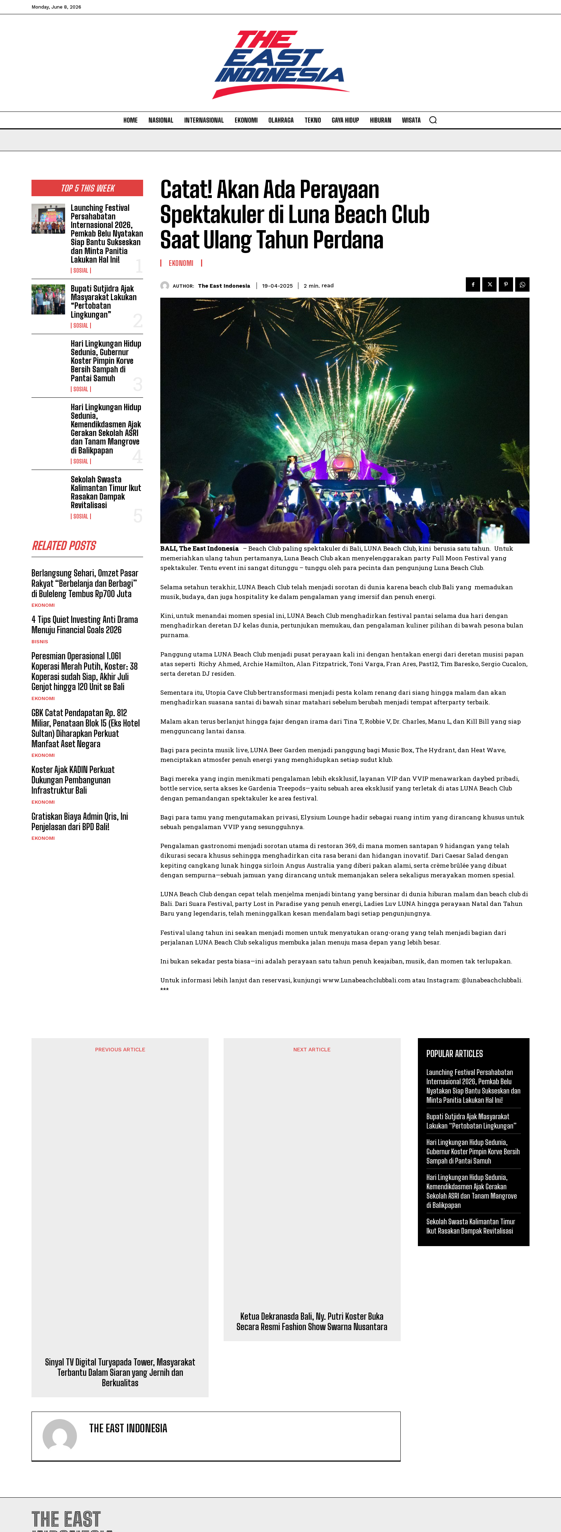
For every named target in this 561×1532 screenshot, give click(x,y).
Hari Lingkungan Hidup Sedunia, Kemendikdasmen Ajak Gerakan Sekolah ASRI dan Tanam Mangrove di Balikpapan (106, 428)
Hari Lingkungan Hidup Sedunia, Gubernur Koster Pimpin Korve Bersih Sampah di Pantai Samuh (106, 361)
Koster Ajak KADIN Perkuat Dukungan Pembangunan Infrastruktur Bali (73, 779)
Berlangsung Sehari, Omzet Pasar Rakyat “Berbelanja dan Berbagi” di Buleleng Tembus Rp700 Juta (84, 583)
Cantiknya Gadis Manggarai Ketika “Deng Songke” (339, 1376)
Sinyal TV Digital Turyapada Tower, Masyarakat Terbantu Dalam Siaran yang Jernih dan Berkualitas (120, 1112)
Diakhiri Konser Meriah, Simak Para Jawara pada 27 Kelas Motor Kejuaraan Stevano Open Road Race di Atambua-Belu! (344, 1469)
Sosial (80, 270)
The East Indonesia (224, 286)
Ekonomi (43, 605)
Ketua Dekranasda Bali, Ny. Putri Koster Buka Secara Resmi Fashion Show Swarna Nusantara (311, 1096)
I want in (474, 1397)
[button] (433, 119)
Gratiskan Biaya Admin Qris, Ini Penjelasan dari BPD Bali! (79, 821)
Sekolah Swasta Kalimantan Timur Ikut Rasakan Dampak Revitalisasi (106, 492)
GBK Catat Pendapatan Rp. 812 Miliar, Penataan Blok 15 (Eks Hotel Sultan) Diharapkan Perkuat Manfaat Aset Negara (85, 728)
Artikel (298, 1391)
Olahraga (301, 1443)
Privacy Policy (497, 1414)
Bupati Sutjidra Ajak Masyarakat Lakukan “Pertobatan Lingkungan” (104, 301)
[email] (474, 1376)
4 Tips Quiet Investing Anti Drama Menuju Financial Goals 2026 (84, 624)
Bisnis (39, 641)
